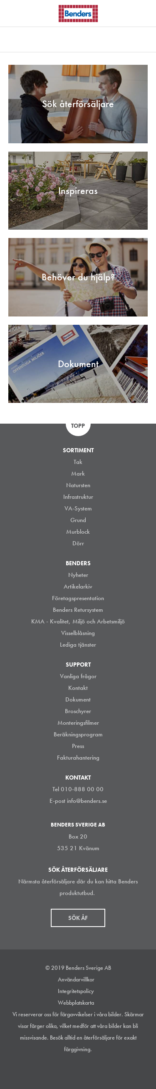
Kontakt (78, 688)
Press (78, 746)
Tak (78, 462)
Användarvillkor (76, 979)
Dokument (78, 699)
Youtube (104, 1070)
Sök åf (78, 918)
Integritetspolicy (76, 991)
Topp (78, 425)
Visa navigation (16, 13)
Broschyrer (78, 711)
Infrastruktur (78, 497)
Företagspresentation (78, 598)
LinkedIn (66, 1070)
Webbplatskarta (76, 1002)
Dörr (78, 543)
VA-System (78, 508)
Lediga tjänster (78, 644)
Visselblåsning (78, 633)
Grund (78, 520)
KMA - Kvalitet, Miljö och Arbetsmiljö (78, 621)
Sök (143, 12)
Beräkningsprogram (78, 734)
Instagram (47, 1070)
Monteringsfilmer (78, 723)
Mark (78, 473)
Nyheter (78, 575)
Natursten (78, 485)
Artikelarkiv (78, 586)
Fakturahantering (78, 757)
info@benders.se (87, 801)
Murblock (78, 531)
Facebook (85, 1070)
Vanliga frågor (78, 676)
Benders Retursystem (78, 610)
